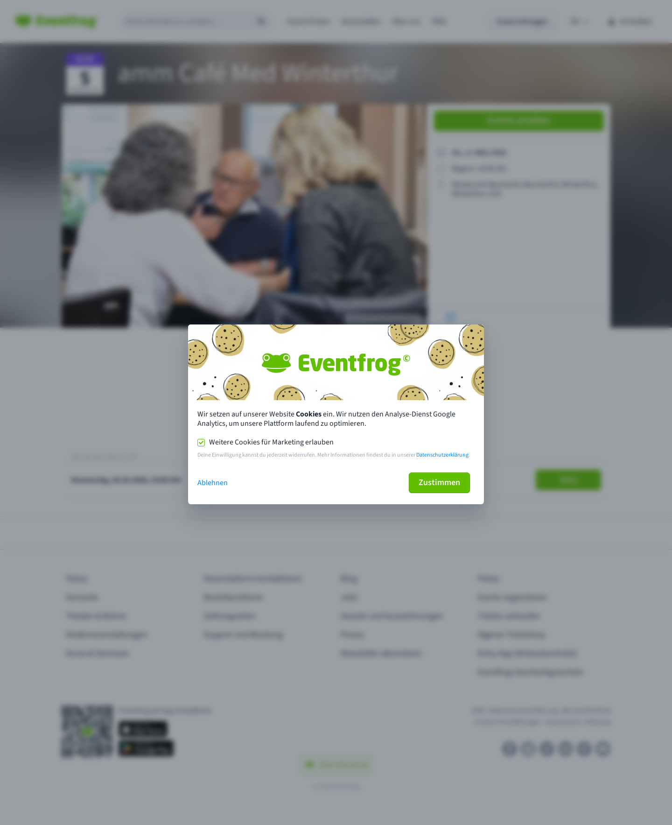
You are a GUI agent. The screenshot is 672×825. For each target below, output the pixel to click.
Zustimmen (439, 482)
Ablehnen (212, 482)
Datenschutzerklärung (442, 455)
